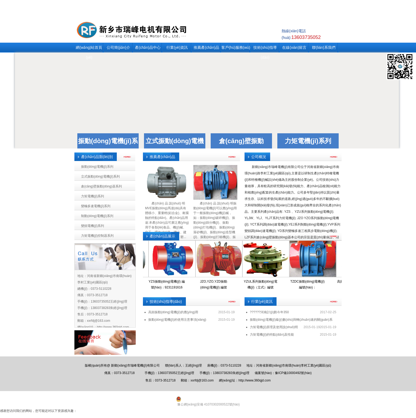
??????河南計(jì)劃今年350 (269, 312)
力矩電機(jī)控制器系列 (97, 236)
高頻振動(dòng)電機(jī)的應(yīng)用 (173, 312)
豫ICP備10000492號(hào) (293, 373)
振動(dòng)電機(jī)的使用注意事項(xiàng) (177, 319)
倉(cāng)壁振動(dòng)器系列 (101, 186)
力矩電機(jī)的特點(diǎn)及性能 (272, 334)
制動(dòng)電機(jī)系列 (97, 216)
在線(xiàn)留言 (294, 47)
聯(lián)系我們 (323, 47)
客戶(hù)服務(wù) (235, 47)
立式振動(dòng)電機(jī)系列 (100, 176)
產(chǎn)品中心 (148, 47)
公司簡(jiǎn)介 (118, 47)
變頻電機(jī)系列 (92, 226)
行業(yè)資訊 (177, 47)
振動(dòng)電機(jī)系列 (97, 166)
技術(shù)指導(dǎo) (265, 49)
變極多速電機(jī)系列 (95, 206)
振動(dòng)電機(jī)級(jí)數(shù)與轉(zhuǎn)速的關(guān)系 (291, 319)
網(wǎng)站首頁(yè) (89, 49)
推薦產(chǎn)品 (206, 47)
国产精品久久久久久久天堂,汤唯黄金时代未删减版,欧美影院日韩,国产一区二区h (56, 415)
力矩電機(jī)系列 (308, 140)
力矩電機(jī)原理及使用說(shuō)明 (274, 327)
